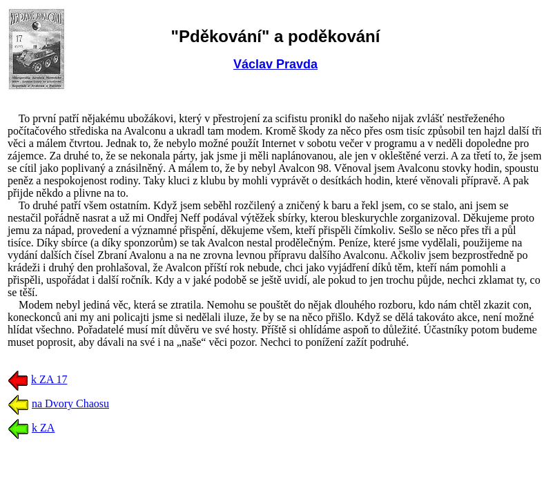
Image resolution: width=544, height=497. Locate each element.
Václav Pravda (275, 64)
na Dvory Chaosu (70, 403)
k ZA (43, 427)
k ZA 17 (49, 379)
